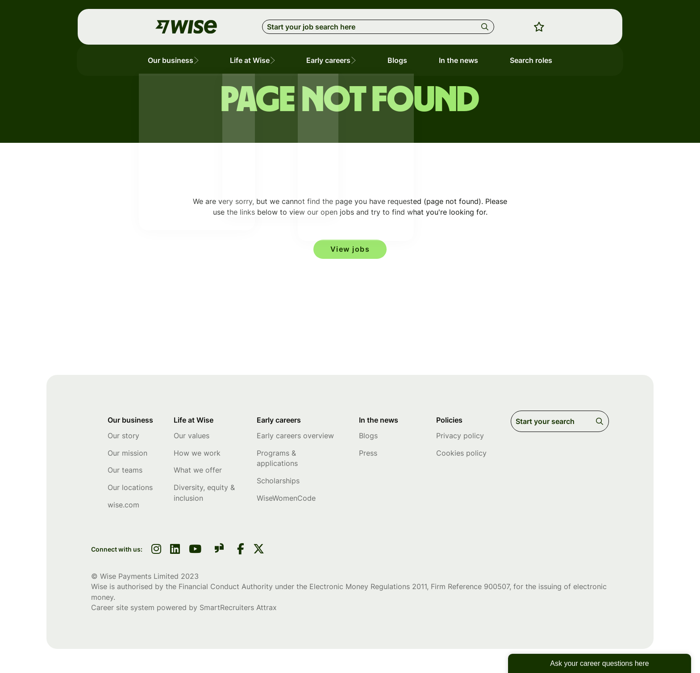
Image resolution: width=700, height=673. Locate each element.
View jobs (350, 249)
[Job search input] (378, 27)
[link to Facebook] (240, 551)
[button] (201, 61)
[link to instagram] (156, 551)
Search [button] (486, 27)
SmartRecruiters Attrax (238, 609)
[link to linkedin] (175, 551)
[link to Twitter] (258, 551)
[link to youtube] (195, 551)
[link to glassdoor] (219, 551)
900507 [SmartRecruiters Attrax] (496, 588)
